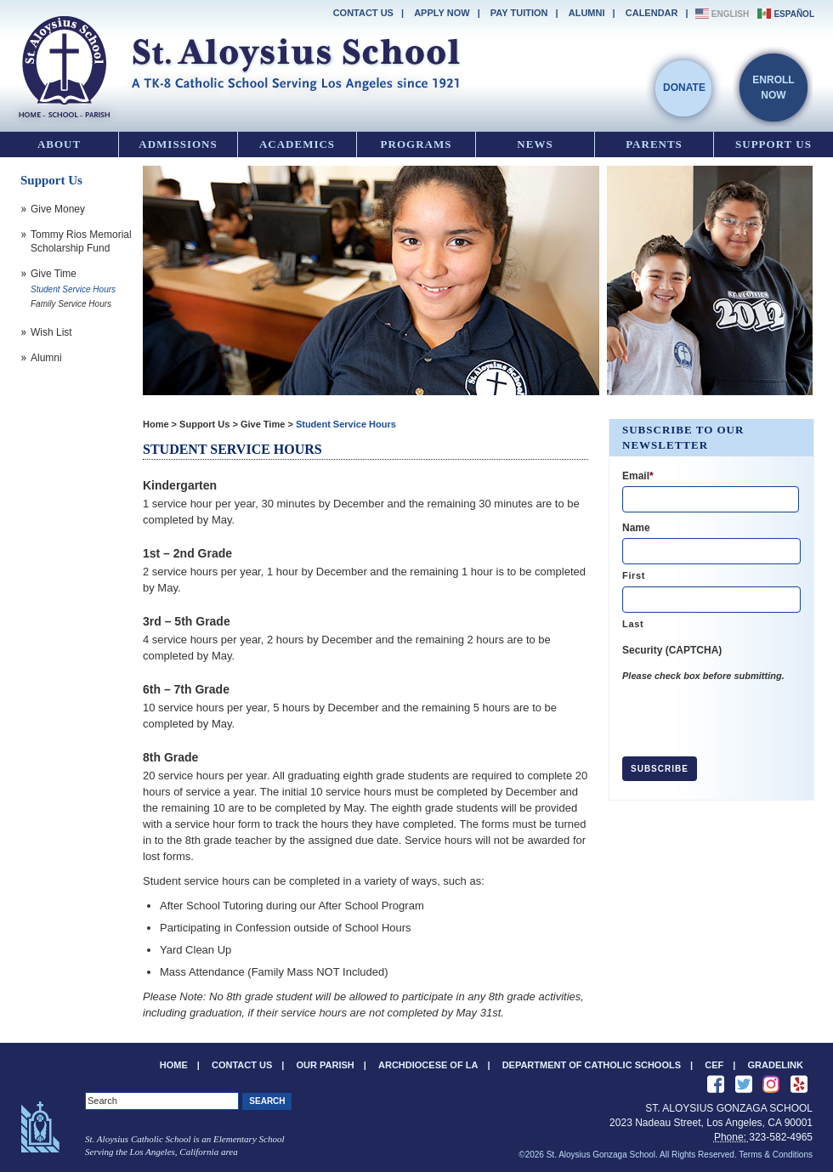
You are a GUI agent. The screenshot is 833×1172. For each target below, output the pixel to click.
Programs (416, 144)
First (633, 575)
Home (156, 424)
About (59, 144)
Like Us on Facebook (715, 1084)
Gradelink (775, 1065)
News (534, 144)
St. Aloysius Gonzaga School (238, 63)
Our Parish (325, 1065)
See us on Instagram (770, 1084)
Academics (297, 144)
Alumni (587, 13)
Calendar (652, 13)
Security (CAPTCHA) (672, 650)
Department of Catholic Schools (591, 1065)
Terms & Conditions (776, 1154)
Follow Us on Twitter (743, 1084)
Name (636, 528)
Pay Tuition (519, 13)
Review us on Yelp (799, 1084)
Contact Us (363, 13)
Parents (654, 144)
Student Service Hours (346, 424)
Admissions (178, 144)
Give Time (263, 424)
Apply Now (441, 13)
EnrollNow (773, 87)
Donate (684, 87)
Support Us (773, 144)
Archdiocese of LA (428, 1065)
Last (632, 624)
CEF (714, 1065)
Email (638, 476)
